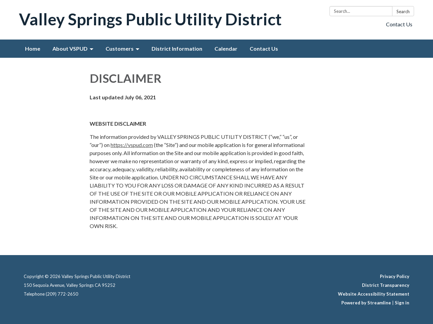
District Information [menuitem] (177, 48)
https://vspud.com (132, 145)
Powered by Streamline (366, 302)
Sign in (402, 302)
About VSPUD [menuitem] (70, 48)
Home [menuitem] (32, 48)
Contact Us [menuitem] (264, 48)
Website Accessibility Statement (373, 294)
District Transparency (385, 285)
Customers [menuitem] (120, 48)
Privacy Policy (394, 276)
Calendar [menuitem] (225, 48)
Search (403, 11)
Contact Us (399, 24)
